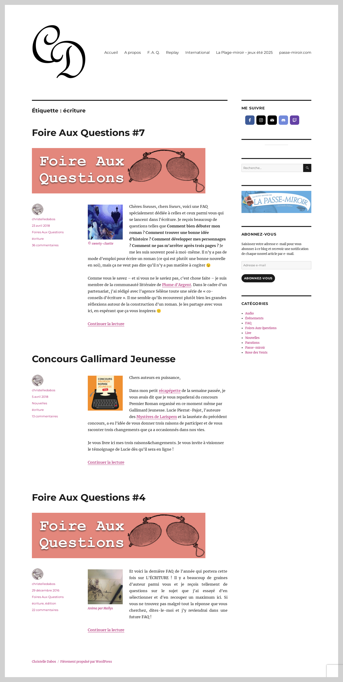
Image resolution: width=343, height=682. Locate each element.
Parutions (252, 343)
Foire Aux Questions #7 (88, 132)
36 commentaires (45, 245)
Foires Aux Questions (48, 232)
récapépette (170, 390)
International (197, 52)
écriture (38, 238)
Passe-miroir (255, 348)
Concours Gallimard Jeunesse (104, 359)
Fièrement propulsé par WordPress (86, 662)
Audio (249, 313)
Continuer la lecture (106, 323)
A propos (132, 52)
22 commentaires (45, 610)
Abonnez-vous (258, 278)
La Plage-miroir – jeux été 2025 (244, 52)
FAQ (248, 323)
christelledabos (43, 219)
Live (248, 333)
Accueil (111, 52)
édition (50, 603)
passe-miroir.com (295, 52)
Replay (172, 52)
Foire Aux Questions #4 (89, 497)
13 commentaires (45, 416)
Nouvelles (39, 403)
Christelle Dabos (44, 662)
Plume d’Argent (176, 284)
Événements (254, 318)
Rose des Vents (256, 353)
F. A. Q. (153, 52)
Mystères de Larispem (156, 416)
